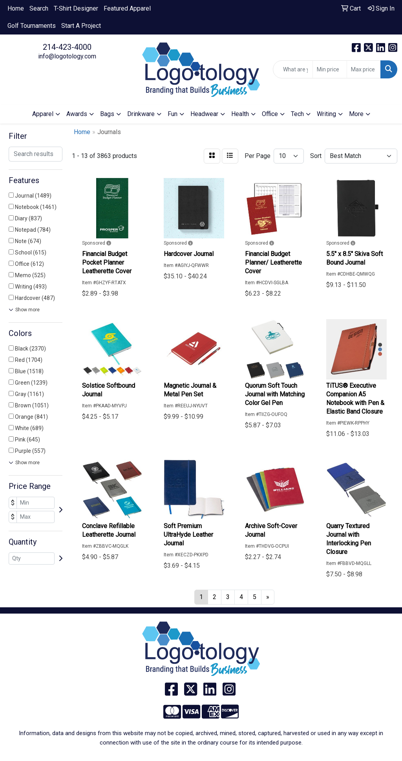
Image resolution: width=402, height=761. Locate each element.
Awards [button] (76, 114)
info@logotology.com (67, 56)
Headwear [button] (204, 114)
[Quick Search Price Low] (329, 69)
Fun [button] (172, 114)
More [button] (356, 114)
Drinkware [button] (141, 114)
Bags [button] (107, 114)
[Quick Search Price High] (364, 69)
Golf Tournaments (31, 25)
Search (38, 8)
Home (15, 8)
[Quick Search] (293, 69)
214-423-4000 (67, 47)
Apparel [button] (42, 114)
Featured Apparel (127, 8)
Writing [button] (326, 114)
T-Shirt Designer (76, 8)
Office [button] (270, 114)
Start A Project (81, 25)
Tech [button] (297, 114)
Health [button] (240, 114)
